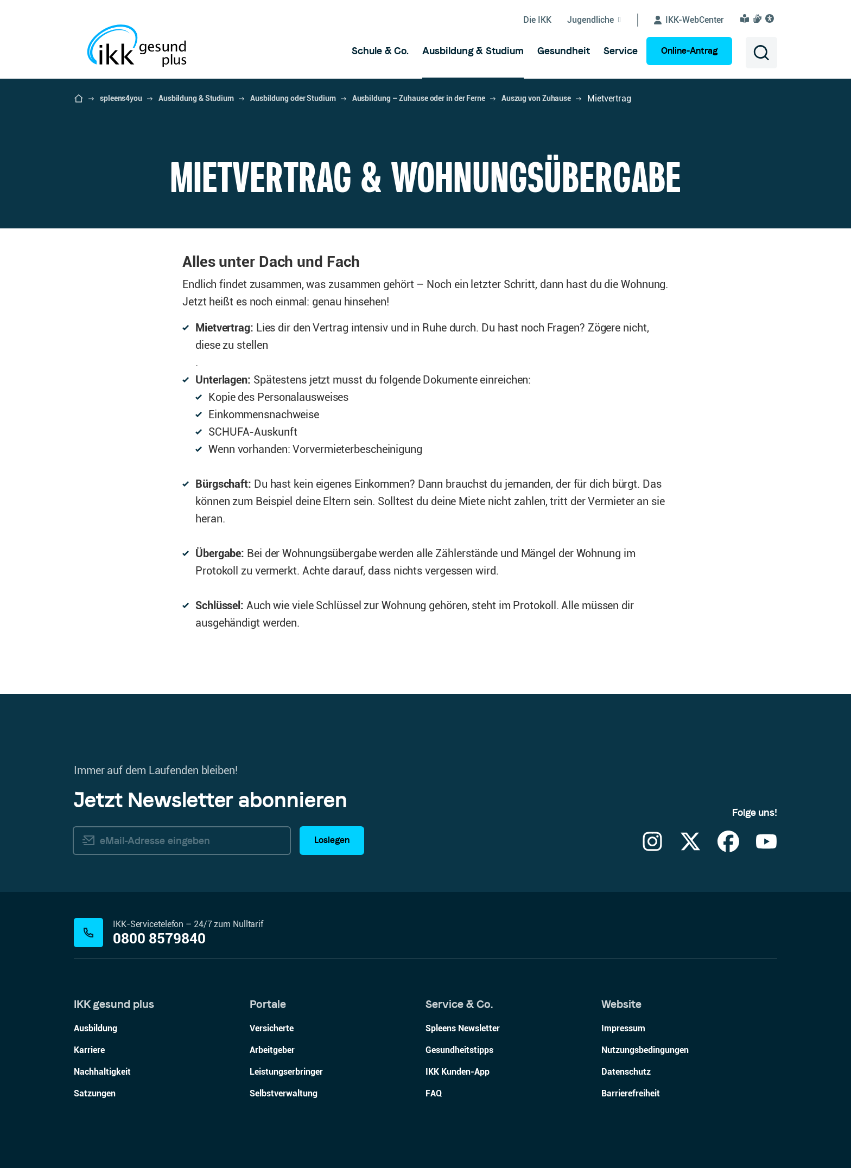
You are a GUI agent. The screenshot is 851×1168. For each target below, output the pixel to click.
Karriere (89, 1050)
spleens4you (121, 98)
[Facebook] (728, 848)
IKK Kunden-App (458, 1072)
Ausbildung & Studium (196, 98)
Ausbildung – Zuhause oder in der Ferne (418, 98)
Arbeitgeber (272, 1050)
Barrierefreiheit (630, 1093)
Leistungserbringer (286, 1072)
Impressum (623, 1028)
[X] (690, 848)
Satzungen (95, 1093)
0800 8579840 (159, 939)
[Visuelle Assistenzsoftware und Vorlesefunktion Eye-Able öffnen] (771, 18)
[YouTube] (766, 848)
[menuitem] (380, 51)
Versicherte (272, 1028)
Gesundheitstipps (459, 1050)
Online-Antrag (689, 51)
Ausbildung (95, 1028)
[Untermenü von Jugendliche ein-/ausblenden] (602, 20)
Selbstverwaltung (283, 1093)
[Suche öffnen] (761, 52)
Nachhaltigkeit (102, 1072)
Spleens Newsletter (463, 1028)
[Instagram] (652, 848)
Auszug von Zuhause (536, 98)
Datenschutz (626, 1072)
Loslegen (332, 840)
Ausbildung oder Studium (293, 98)
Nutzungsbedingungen (645, 1050)
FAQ (434, 1093)
